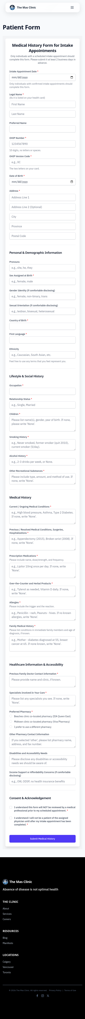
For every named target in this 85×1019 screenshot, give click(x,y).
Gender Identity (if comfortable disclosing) (32, 290)
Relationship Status (20, 399)
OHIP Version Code (20, 156)
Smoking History (19, 437)
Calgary (7, 961)
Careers (7, 919)
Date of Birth (17, 175)
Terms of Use (70, 990)
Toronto (7, 972)
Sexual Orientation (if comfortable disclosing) (33, 305)
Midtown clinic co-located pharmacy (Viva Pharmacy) (42, 721)
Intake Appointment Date (23, 71)
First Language (18, 334)
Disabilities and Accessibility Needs (28, 753)
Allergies (14, 602)
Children (14, 414)
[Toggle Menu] (72, 7)
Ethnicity (14, 349)
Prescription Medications (23, 555)
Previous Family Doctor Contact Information (33, 673)
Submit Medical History (42, 838)
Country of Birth (18, 320)
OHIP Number (17, 138)
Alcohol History (18, 455)
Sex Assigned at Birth (21, 275)
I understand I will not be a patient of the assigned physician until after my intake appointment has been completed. (42, 821)
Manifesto (8, 943)
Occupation (16, 385)
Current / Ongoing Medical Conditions (30, 506)
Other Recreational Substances (26, 470)
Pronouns (14, 261)
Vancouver (8, 967)
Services (7, 913)
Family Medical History (22, 626)
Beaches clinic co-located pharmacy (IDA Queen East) (42, 716)
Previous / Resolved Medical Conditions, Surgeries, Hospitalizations (36, 531)
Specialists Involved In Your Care (28, 692)
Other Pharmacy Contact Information (29, 734)
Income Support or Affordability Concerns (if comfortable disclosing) (40, 774)
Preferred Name (17, 123)
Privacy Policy (55, 990)
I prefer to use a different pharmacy (32, 727)
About (6, 908)
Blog (5, 937)
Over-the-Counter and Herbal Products (31, 583)
